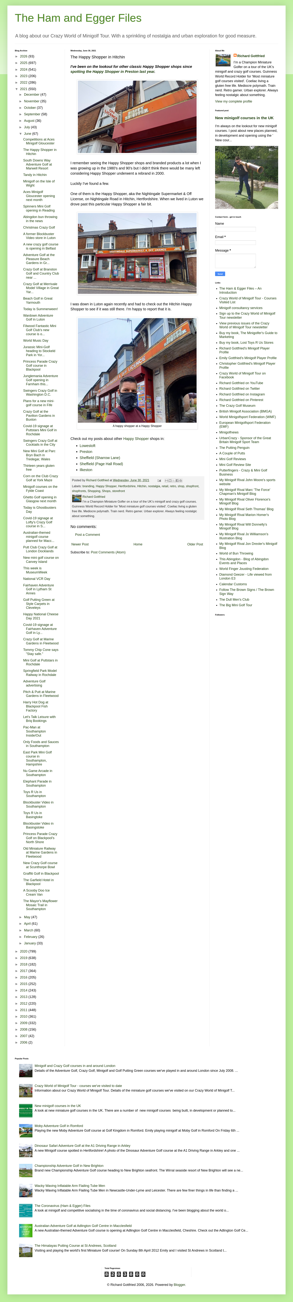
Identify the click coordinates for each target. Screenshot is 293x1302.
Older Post (195, 544)
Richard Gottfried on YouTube (241, 383)
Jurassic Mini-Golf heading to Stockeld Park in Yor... (39, 351)
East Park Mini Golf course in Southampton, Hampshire (37, 758)
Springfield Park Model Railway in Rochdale (40, 673)
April (28, 923)
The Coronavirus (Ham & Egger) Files (62, 1206)
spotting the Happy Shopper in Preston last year (112, 72)
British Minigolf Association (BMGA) (245, 411)
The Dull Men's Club (234, 599)
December (32, 94)
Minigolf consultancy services (241, 308)
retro (173, 486)
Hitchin (141, 486)
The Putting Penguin (234, 448)
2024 (24, 69)
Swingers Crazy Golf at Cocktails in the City (40, 443)
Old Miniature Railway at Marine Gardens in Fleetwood (40, 852)
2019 (24, 958)
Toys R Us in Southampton (34, 794)
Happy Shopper (136, 439)
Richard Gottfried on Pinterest (241, 400)
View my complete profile (233, 101)
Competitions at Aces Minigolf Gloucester (39, 141)
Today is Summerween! (40, 309)
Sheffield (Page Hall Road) (101, 464)
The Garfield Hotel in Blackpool (38, 882)
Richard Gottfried (251, 56)
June (28, 134)
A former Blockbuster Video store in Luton (39, 236)
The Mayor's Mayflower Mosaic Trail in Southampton (40, 905)
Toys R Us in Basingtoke (32, 815)
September (32, 114)
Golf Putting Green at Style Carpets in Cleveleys (39, 604)
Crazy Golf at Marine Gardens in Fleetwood (41, 641)
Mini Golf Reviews (232, 459)
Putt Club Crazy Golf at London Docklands (40, 549)
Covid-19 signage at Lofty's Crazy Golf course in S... (38, 522)
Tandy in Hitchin (35, 175)
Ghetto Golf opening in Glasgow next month (40, 499)
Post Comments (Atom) (108, 552)
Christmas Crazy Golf (39, 227)
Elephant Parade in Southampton (37, 783)
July (27, 127)
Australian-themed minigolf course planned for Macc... (38, 536)
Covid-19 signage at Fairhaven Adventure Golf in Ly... (40, 629)
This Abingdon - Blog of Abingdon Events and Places (244, 561)
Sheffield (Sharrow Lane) (100, 458)
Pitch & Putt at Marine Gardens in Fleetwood (41, 694)
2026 (24, 56)
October (30, 108)
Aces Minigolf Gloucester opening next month (39, 196)
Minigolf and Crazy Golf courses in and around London (75, 1066)
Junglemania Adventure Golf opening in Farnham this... (40, 380)
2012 (24, 1003)
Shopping (94, 491)
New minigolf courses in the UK (244, 118)
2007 (24, 1036)
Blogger (179, 1285)
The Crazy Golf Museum (237, 405)
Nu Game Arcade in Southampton (37, 773)
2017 (24, 971)
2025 (24, 63)
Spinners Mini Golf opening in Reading (39, 208)
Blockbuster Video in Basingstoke (38, 825)
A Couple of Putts (232, 453)
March (29, 930)
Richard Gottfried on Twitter (239, 388)
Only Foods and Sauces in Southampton (41, 744)
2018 (24, 964)
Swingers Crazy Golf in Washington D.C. (40, 393)
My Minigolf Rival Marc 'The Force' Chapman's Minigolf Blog (244, 492)
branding (88, 486)
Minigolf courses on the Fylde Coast (40, 489)
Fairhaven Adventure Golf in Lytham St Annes (38, 589)
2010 (24, 1016)
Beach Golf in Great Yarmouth (37, 300)
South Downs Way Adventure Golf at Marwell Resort (37, 164)
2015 (24, 984)
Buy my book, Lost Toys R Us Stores (246, 342)
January (30, 943)
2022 (24, 82)
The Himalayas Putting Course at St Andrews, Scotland (75, 1245)
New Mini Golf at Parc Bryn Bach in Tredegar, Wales (39, 455)
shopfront (192, 486)
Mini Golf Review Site (235, 465)
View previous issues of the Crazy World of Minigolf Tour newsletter (244, 325)
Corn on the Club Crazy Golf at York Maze (40, 478)
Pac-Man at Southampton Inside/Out (34, 731)
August (29, 121)
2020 (24, 951)
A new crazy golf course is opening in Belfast (40, 246)
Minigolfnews (229, 432)
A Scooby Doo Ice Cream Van (36, 892)
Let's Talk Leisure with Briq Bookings (39, 719)
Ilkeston (86, 470)
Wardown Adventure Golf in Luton (38, 317)
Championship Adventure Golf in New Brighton (69, 1166)
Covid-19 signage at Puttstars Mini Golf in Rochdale (40, 430)
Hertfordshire (127, 486)
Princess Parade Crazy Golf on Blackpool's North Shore (40, 838)
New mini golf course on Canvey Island (41, 560)
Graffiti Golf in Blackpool (41, 873)
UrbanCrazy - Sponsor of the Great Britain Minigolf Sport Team (245, 440)
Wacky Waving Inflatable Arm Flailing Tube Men (70, 1186)
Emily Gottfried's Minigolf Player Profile (248, 358)
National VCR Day (36, 579)
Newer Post (80, 544)
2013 (24, 997)
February (31, 937)
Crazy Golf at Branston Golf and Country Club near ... (41, 273)
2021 (24, 89)
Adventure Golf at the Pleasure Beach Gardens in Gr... (39, 259)
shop (181, 486)
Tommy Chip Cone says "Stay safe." (40, 652)
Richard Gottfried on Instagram (242, 394)
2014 (24, 990)
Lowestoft (88, 446)
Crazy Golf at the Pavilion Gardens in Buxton (39, 415)
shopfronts (79, 491)
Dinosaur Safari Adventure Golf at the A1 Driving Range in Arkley (82, 1146)
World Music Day (35, 340)
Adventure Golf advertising (34, 683)
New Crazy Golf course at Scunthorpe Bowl (40, 865)
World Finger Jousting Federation (244, 569)
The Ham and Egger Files (78, 18)
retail (165, 486)
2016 (24, 977)
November (32, 101)
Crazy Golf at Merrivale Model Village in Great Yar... (41, 288)
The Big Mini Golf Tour (235, 605)
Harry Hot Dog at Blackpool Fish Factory (35, 706)
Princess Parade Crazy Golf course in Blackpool (40, 365)
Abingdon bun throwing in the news (40, 219)
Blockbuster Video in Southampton (38, 804)
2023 (24, 76)
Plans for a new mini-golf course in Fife (38, 403)
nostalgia (154, 486)
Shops (106, 491)
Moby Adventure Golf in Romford (59, 1126)
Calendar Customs (233, 584)
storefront (118, 491)
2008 (24, 1029)
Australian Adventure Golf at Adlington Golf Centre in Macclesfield (83, 1226)
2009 (24, 1023)
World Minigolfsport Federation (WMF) (247, 417)
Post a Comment (87, 535)
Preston (86, 452)
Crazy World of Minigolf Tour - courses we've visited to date (78, 1086)
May (27, 917)
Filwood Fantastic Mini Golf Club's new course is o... (39, 330)
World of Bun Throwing (236, 553)
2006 (24, 1042)
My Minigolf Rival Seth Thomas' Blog (246, 509)
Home (138, 544)
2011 (24, 1010)
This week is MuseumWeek (35, 570)
